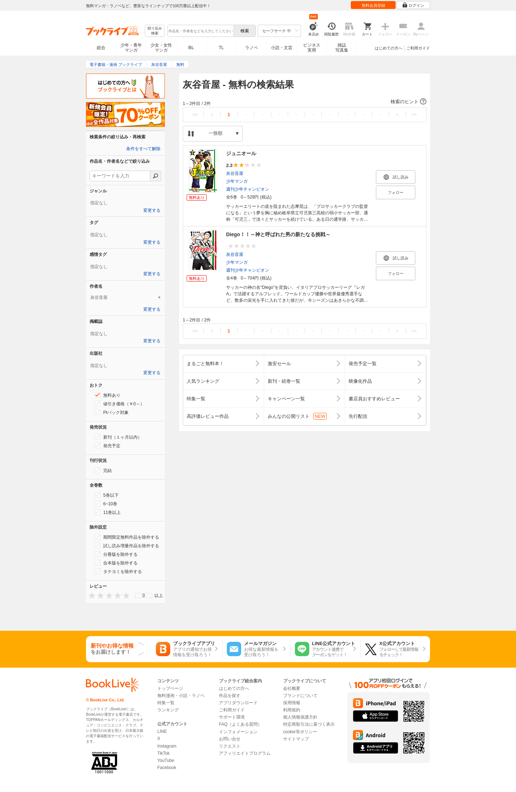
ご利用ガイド (418, 48)
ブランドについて (300, 695)
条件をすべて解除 (143, 148)
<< (195, 114)
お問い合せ (229, 738)
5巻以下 (107, 495)
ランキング (168, 709)
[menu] (143, 595)
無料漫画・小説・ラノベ (181, 695)
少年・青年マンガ (131, 48)
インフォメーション (238, 731)
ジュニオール (241, 153)
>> (414, 114)
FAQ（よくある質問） (240, 724)
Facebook (166, 767)
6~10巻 (106, 503)
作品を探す (229, 695)
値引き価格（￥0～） (119, 403)
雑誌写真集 (341, 48)
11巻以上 (108, 512)
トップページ (170, 688)
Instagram (166, 746)
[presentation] (90, 595)
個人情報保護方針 (300, 717)
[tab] (125, 297)
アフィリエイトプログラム (245, 753)
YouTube (165, 760)
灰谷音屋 (234, 173)
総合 (101, 47)
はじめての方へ (388, 48)
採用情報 (291, 702)
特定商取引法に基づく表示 (309, 724)
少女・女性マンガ (161, 48)
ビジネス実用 (311, 48)
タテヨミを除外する (118, 571)
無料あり (107, 395)
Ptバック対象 (112, 412)
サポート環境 (232, 717)
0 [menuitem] (144, 595)
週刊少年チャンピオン (247, 189)
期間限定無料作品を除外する (127, 537)
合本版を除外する (116, 563)
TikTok (163, 753)
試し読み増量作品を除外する (127, 545)
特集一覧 (166, 702)
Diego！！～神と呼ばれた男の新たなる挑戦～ (278, 234)
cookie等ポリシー (300, 731)
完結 (103, 470)
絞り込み (155, 31)
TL (221, 47)
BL (191, 47)
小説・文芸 (281, 47)
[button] (304, 101)
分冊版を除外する (116, 554)
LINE (162, 731)
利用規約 (291, 709)
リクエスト (229, 746)
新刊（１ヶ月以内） (118, 437)
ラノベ (251, 47)
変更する (152, 210)
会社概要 (291, 688)
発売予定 (107, 445)
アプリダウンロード (238, 702)
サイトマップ (296, 738)
